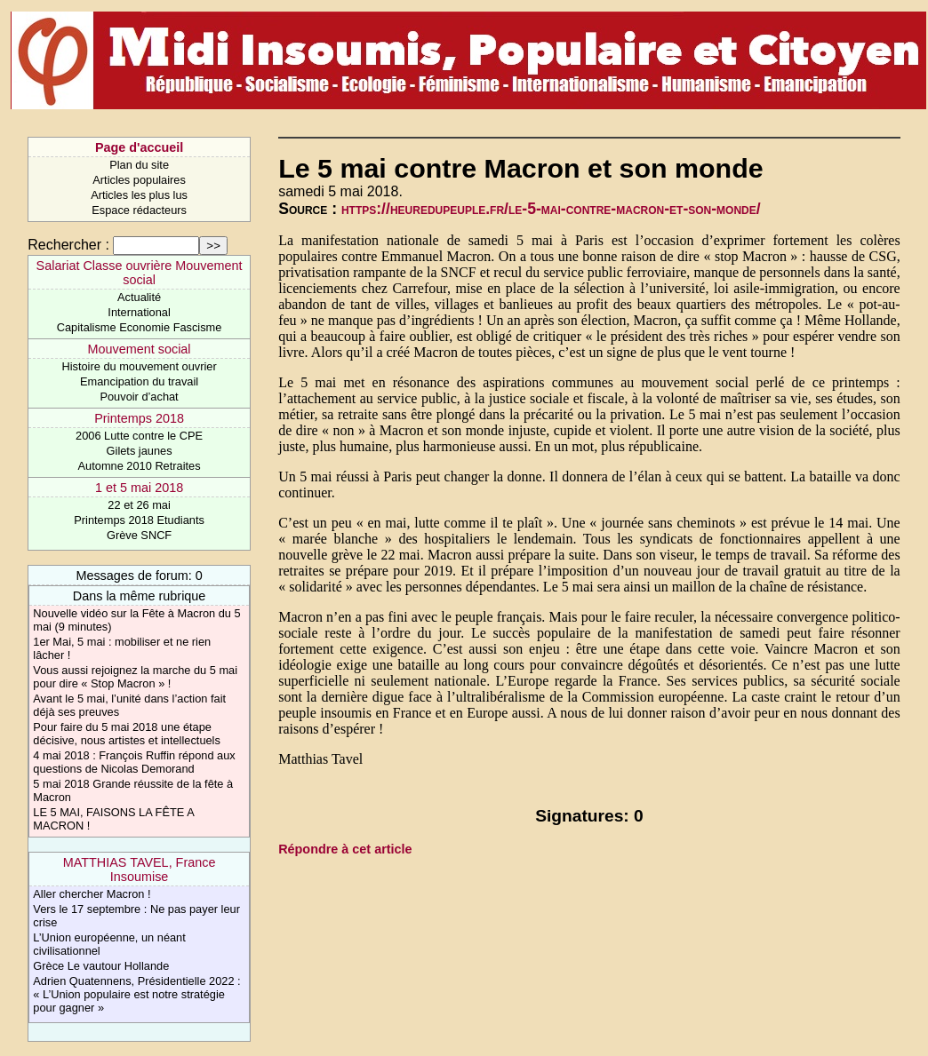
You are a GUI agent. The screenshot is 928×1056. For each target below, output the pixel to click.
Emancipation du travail (139, 381)
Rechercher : (68, 244)
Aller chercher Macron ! (91, 894)
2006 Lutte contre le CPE (139, 435)
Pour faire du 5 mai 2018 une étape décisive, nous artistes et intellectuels (126, 733)
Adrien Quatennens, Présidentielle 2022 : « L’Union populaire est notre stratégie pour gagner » (136, 994)
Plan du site (139, 164)
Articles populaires (139, 180)
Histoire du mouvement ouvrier (138, 366)
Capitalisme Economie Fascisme (139, 327)
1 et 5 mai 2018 (139, 487)
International (139, 312)
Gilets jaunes (139, 450)
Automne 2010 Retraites (139, 465)
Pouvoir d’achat (139, 396)
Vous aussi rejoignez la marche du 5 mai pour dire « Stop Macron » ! (135, 676)
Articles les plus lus (139, 195)
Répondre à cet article (345, 849)
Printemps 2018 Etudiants (139, 520)
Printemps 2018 (139, 418)
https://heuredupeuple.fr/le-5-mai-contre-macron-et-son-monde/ (551, 209)
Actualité (139, 297)
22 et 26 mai (139, 505)
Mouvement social (139, 349)
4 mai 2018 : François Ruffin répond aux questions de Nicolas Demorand (134, 762)
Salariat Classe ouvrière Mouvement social (139, 272)
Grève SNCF (139, 535)
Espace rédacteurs (139, 210)
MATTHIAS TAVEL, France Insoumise (139, 869)
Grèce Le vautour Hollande (101, 966)
